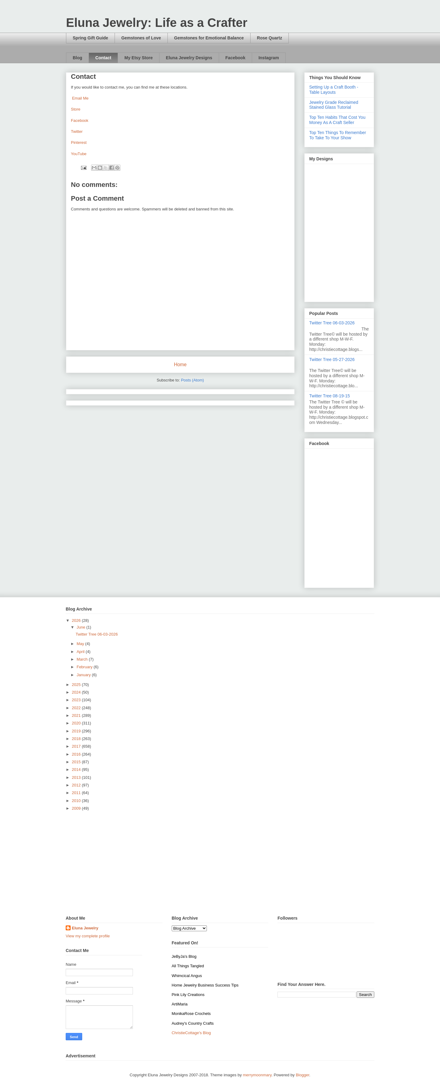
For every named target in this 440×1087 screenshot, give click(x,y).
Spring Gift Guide (90, 37)
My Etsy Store (138, 57)
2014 (77, 769)
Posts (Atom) (192, 380)
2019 (77, 731)
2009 (77, 808)
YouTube (78, 153)
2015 (77, 762)
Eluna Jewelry (85, 928)
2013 (77, 777)
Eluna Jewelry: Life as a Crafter (157, 22)
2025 (77, 684)
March (83, 659)
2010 (77, 800)
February (85, 667)
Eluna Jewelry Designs (189, 57)
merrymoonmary (257, 1075)
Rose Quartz (269, 37)
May (81, 643)
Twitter (76, 131)
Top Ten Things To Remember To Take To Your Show (337, 135)
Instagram (268, 57)
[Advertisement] (220, 863)
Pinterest (78, 142)
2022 (77, 708)
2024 (77, 692)
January (84, 675)
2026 (77, 620)
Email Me (80, 98)
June (81, 627)
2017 (77, 746)
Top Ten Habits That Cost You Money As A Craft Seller (337, 120)
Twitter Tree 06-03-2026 (332, 322)
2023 (77, 700)
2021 (77, 715)
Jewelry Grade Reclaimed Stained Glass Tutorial (333, 105)
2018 (77, 738)
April (81, 651)
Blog (77, 57)
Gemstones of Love (141, 37)
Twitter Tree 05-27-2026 (332, 359)
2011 (77, 792)
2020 (77, 723)
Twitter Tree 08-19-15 (329, 395)
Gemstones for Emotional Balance (209, 37)
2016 (77, 754)
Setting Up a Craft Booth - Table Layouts (333, 90)
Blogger (302, 1075)
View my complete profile (88, 936)
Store (75, 109)
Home (180, 364)
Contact (103, 57)
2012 (77, 785)
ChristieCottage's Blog (191, 1032)
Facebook (235, 57)
